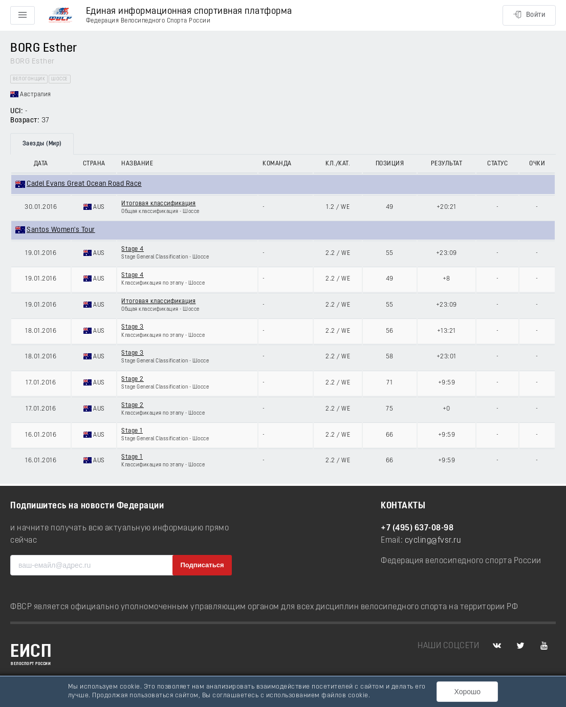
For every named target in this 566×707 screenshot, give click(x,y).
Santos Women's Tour (61, 230)
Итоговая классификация (158, 204)
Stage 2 (132, 379)
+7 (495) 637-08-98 (417, 528)
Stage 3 (132, 327)
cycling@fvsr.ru (433, 541)
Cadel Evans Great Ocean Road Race (84, 184)
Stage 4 (132, 249)
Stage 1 (132, 431)
